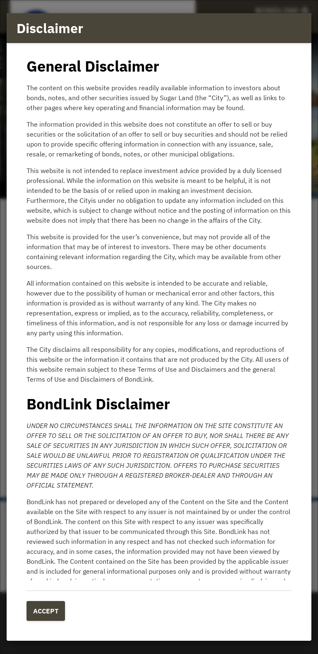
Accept (45, 611)
